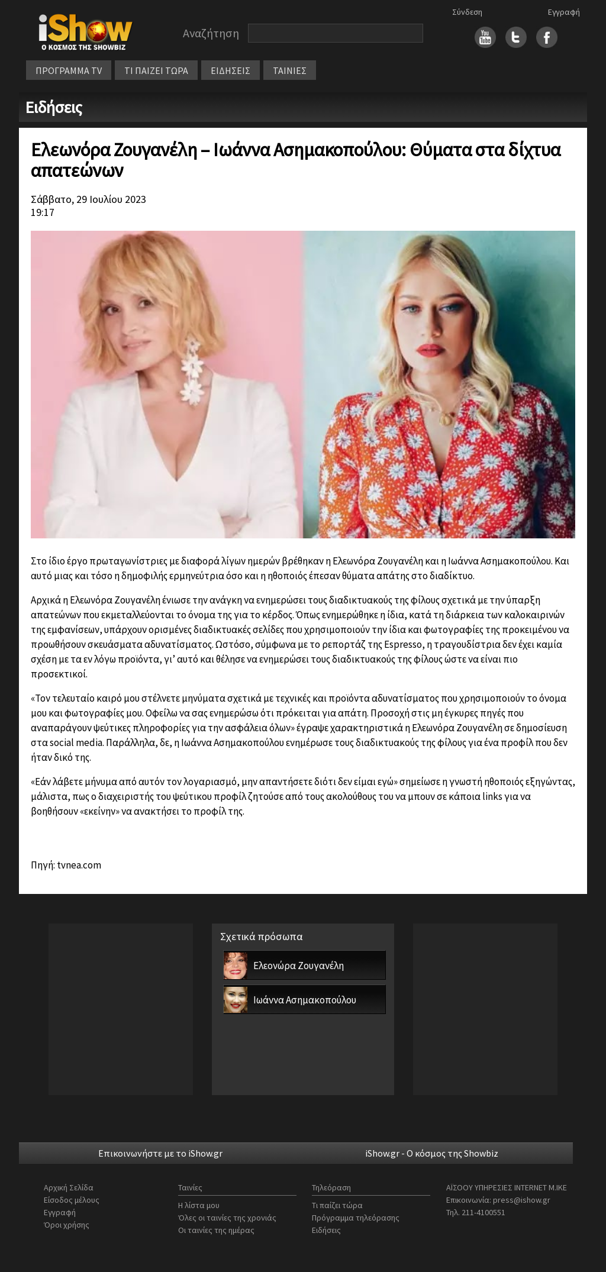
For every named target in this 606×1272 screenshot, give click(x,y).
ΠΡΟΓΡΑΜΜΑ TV (69, 70)
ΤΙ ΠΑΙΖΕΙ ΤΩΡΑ (156, 70)
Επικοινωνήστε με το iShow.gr (160, 1153)
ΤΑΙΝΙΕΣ (290, 70)
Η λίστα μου (199, 1205)
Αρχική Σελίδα (69, 1187)
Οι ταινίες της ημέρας (216, 1230)
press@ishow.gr (521, 1199)
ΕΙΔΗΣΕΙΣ (230, 70)
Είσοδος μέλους (71, 1199)
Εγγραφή (564, 12)
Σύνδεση (467, 12)
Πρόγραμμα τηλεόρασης (355, 1217)
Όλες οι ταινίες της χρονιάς (227, 1217)
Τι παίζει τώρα (337, 1205)
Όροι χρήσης (66, 1224)
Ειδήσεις (326, 1230)
